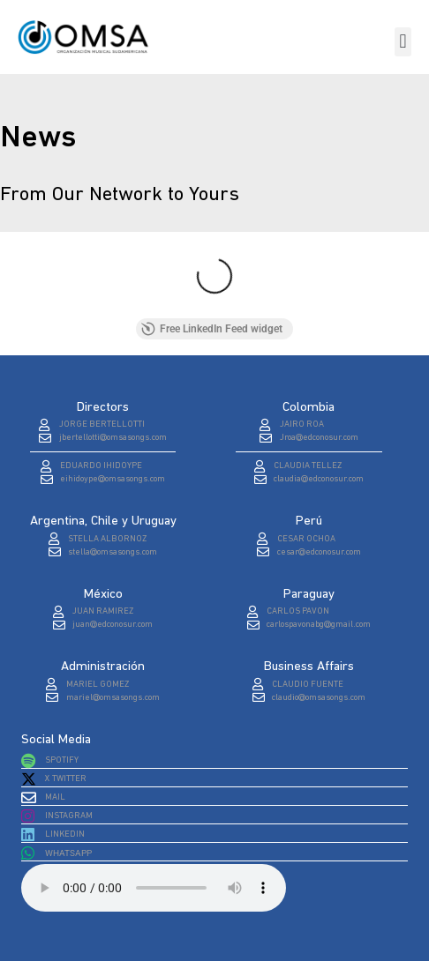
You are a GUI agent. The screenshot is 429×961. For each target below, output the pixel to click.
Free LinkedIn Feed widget (211, 329)
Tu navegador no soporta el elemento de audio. (153, 888)
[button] (403, 41)
